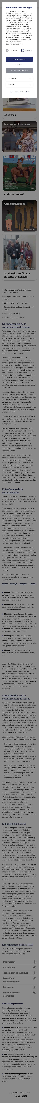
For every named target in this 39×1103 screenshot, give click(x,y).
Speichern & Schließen (19, 71)
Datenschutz (24, 92)
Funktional (13, 50)
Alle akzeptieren (20, 59)
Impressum (13, 92)
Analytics (28, 50)
